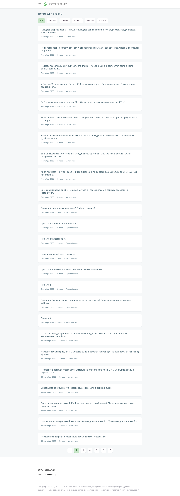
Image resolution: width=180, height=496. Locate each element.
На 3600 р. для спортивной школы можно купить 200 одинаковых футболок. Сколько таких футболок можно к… (87, 137)
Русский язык (72, 212)
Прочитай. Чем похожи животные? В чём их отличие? (68, 208)
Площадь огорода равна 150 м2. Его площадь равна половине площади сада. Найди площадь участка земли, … (89, 31)
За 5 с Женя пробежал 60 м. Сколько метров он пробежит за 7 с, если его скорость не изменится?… (84, 191)
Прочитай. (46, 285)
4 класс (77, 20)
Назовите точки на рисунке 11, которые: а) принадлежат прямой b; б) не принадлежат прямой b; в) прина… (90, 353)
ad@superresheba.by (47, 474)
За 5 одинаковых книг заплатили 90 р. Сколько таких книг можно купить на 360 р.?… (84, 102)
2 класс (52, 20)
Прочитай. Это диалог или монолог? (59, 223)
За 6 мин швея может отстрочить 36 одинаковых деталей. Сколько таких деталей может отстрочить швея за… (86, 155)
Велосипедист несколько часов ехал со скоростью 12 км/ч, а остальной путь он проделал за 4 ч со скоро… (90, 119)
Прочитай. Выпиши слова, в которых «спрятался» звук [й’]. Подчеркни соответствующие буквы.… (86, 301)
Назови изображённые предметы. (58, 254)
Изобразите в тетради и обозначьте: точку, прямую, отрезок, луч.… (74, 436)
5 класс (90, 20)
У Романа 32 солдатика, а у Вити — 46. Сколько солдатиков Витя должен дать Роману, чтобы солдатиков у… (88, 85)
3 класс (64, 20)
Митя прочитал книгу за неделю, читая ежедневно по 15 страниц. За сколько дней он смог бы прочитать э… (89, 173)
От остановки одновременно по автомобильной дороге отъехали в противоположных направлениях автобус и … (85, 335)
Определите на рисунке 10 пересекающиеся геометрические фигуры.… (77, 388)
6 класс (102, 20)
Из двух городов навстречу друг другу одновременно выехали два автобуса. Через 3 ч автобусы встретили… (90, 49)
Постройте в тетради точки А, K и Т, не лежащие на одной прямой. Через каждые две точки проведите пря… (87, 404)
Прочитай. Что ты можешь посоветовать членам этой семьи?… (73, 269)
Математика (71, 37)
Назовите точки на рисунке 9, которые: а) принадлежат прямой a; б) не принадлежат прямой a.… (90, 421)
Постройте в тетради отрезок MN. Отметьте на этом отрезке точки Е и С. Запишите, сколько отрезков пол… (87, 371)
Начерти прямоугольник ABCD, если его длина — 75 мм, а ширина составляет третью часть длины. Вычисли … (87, 67)
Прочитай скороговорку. (53, 239)
